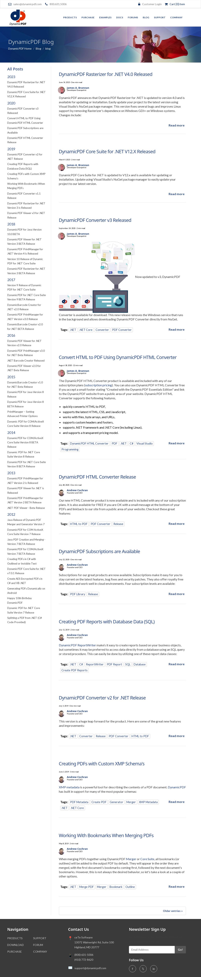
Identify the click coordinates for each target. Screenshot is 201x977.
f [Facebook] (132, 969)
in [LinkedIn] (154, 969)
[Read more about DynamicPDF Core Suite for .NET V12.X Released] (177, 194)
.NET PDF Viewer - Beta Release (26, 507)
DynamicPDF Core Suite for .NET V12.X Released (107, 151)
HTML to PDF (79, 524)
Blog (146, 17)
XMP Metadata (148, 802)
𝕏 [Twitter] (143, 969)
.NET (73, 329)
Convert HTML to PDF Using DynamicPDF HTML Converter (118, 357)
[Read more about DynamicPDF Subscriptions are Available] (177, 594)
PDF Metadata (79, 802)
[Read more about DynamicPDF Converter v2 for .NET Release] (177, 736)
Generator (116, 802)
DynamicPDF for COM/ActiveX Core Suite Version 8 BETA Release (25, 442)
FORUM (38, 945)
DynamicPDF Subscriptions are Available (99, 551)
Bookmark (116, 886)
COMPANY (40, 951)
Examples (105, 17)
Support (159, 17)
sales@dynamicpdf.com (27, 4)
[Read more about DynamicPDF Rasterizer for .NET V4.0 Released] (177, 125)
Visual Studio (144, 443)
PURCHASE (14, 951)
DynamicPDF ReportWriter (77, 645)
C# (131, 443)
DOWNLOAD (15, 945)
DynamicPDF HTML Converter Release (97, 476)
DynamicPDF (177, 787)
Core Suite (147, 859)
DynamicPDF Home (20, 48)
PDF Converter (122, 329)
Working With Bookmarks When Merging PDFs (106, 835)
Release (118, 524)
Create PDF (99, 802)
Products (70, 17)
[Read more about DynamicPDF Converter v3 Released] (177, 329)
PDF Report (114, 664)
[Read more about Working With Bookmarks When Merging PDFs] (177, 886)
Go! (180, 949)
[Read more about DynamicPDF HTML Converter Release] (177, 523)
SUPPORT (39, 938)
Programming (70, 449)
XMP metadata (69, 787)
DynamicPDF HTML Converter (89, 443)
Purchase (87, 17)
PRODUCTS (15, 938)
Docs (119, 17)
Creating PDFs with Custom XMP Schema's (101, 763)
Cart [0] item (177, 4)
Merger (131, 802)
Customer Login (152, 4)
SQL (128, 664)
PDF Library (77, 594)
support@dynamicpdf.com (90, 968)
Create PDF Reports (74, 670)
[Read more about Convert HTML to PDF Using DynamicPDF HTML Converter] (177, 443)
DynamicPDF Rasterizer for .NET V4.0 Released (106, 74)
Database (140, 664)
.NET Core (85, 329)
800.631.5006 (58, 4)
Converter (102, 329)
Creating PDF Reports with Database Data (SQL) (107, 621)
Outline (130, 886)
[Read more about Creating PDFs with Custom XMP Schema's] (177, 802)
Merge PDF (86, 886)
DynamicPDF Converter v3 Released (95, 220)
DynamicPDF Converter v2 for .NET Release (102, 697)
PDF (114, 443)
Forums (133, 17)
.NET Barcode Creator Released (26, 360)
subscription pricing (98, 385)
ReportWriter (95, 664)
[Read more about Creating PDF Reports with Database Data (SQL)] (177, 664)
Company (176, 17)
